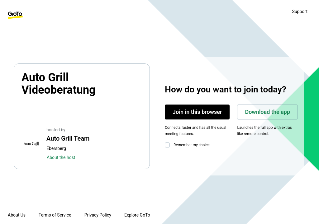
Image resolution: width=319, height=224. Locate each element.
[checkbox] (168, 145)
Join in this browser (197, 112)
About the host (61, 157)
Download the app (267, 112)
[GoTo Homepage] (15, 15)
